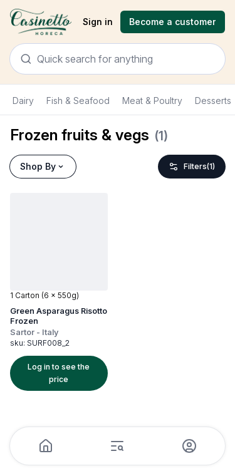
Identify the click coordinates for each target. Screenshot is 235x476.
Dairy (23, 100)
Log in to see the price (59, 373)
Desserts (213, 100)
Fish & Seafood (78, 100)
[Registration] (172, 22)
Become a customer (172, 21)
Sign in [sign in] (98, 21)
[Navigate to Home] (40, 22)
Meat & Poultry (152, 100)
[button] (64, 292)
